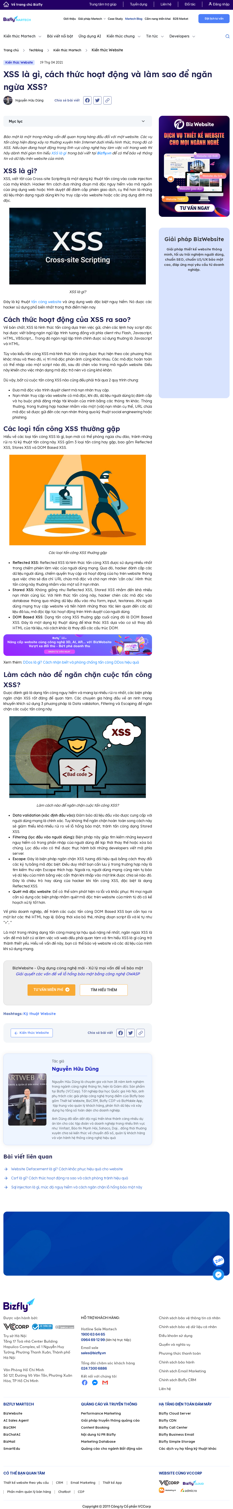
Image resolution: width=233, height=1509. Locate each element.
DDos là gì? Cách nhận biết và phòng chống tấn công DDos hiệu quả (81, 662)
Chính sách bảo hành (176, 1362)
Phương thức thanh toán (180, 1353)
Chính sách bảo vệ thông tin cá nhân (189, 1318)
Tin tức (152, 36)
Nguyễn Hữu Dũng (23, 100)
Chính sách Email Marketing (182, 1371)
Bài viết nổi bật (60, 36)
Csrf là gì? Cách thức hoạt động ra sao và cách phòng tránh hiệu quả (69, 1178)
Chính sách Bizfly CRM (177, 1380)
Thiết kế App (112, 1483)
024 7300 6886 (94, 1368)
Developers (179, 36)
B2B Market (180, 18)
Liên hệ (166, 4)
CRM (59, 1483)
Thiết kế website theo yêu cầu (26, 1483)
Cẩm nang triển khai (158, 18)
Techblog (36, 50)
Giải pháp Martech (92, 18)
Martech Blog (133, 18)
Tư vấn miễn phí (48, 990)
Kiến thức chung (120, 36)
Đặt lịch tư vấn (214, 18)
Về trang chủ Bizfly (23, 4)
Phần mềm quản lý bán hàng (29, 1492)
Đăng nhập (219, 4)
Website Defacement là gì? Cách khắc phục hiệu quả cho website (67, 1169)
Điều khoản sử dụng (175, 1335)
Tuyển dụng (138, 4)
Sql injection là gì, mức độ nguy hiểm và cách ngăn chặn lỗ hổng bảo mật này (76, 1187)
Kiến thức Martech (19, 36)
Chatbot (64, 1492)
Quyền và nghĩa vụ (174, 1344)
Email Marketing (83, 1483)
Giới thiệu (69, 18)
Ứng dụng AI (90, 36)
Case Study (115, 18)
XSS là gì (58, 153)
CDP (81, 1492)
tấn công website (46, 301)
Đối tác (190, 4)
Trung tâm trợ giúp (102, 4)
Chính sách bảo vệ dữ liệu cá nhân (188, 1326)
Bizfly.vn (104, 153)
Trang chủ (11, 50)
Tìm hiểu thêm (104, 990)
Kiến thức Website (19, 62)
